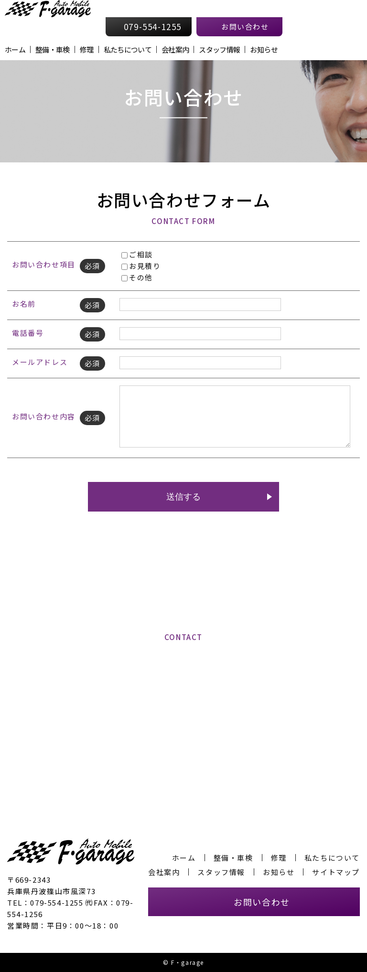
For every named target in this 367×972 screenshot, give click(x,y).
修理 (87, 49)
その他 (137, 277)
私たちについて (127, 49)
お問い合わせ (262, 902)
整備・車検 (52, 49)
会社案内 (175, 49)
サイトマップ (336, 872)
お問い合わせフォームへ (183, 752)
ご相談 (137, 254)
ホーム (15, 49)
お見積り (141, 266)
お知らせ (263, 49)
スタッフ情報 (219, 49)
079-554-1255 (189, 700)
